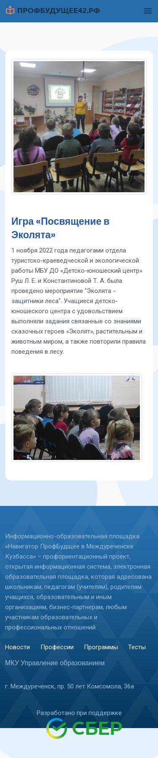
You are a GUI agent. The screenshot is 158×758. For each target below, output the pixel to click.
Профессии (57, 647)
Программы (101, 647)
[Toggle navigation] (148, 11)
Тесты (137, 647)
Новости (17, 647)
